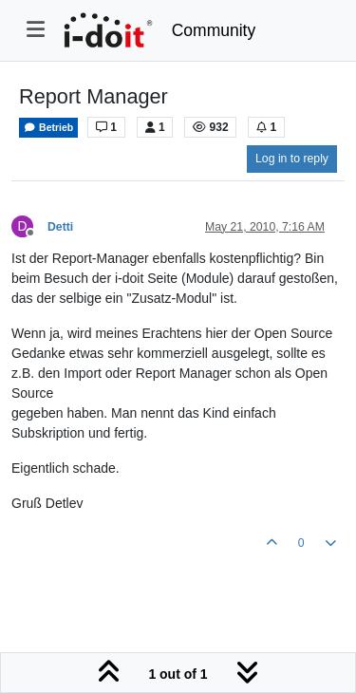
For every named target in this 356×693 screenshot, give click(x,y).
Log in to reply (291, 158)
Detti (60, 227)
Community (214, 30)
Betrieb (48, 128)
